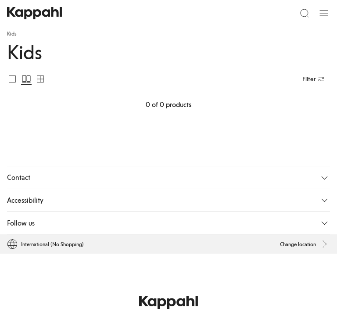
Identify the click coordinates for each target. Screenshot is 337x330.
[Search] (304, 13)
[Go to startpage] (34, 13)
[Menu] (323, 13)
